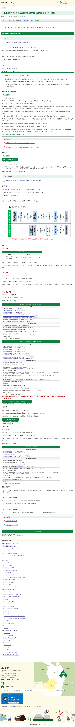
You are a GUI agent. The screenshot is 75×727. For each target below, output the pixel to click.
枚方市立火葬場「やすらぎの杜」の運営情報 (14, 616)
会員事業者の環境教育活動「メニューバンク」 (15, 577)
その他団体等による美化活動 (11, 608)
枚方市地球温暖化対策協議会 (11, 570)
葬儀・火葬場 (6, 611)
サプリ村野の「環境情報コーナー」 (12, 596)
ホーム (8, 8)
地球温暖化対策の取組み (9, 546)
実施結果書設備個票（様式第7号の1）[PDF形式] (16, 353)
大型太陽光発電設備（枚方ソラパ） (12, 553)
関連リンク (27, 690)
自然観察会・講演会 (9, 582)
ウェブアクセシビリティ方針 (35, 706)
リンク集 (6, 625)
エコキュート (5, 62)
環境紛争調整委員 (8, 635)
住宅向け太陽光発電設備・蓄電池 (11, 59)
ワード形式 (26, 403)
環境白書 (6, 647)
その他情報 (6, 621)
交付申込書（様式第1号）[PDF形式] (13, 308)
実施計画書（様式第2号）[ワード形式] (14, 314)
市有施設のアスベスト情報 (10, 652)
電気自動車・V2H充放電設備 (9, 68)
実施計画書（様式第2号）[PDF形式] (13, 312)
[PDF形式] (20, 368)
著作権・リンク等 (22, 706)
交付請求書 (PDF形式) (10, 521)
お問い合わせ (4, 706)
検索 (61, 2)
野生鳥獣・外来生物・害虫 (10, 587)
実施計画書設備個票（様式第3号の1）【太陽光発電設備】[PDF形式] (20, 316)
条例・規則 (7, 640)
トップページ (5, 56)
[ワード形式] (30, 368)
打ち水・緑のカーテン (9, 565)
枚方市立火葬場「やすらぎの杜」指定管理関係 (15, 618)
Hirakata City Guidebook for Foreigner (41, 690)
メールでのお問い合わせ (58, 690)
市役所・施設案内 (16, 690)
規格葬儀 (6, 613)
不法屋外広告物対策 (9, 606)
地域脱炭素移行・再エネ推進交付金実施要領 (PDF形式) (19, 143)
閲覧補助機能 (65, 3)
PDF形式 (11, 403)
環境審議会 (7, 633)
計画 (5, 642)
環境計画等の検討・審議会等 (11, 630)
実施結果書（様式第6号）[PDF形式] (13, 349)
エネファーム (5, 65)
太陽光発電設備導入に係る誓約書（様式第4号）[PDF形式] (18, 319)
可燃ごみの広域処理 (9, 623)
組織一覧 (6, 690)
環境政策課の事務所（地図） (11, 655)
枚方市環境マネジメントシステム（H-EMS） (14, 555)
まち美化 (5, 599)
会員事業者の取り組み (9, 575)
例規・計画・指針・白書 (9, 638)
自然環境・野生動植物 (9, 579)
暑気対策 (5, 560)
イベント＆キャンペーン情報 (11, 543)
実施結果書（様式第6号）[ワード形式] (14, 351)
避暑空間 (6, 562)
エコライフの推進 (8, 550)
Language (65, 1)
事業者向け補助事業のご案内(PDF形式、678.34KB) (18, 42)
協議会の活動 (7, 572)
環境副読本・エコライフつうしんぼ (12, 594)
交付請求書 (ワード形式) (10, 525)
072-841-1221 (7, 671)
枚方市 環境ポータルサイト (11, 548)
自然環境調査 (7, 584)
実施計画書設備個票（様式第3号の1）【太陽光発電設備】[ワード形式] (21, 317)
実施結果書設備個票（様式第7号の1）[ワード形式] (16, 355)
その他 (6, 628)
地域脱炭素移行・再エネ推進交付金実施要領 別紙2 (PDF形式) (21, 147)
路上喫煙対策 (7, 604)
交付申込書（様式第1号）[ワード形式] (14, 310)
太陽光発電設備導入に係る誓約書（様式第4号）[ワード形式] (19, 321)
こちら (18, 512)
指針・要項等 (7, 645)
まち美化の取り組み (9, 601)
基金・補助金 (7, 558)
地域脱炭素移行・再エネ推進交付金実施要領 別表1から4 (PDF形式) (22, 180)
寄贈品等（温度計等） (9, 567)
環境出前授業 (7, 592)
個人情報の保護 (13, 706)
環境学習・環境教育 (8, 589)
